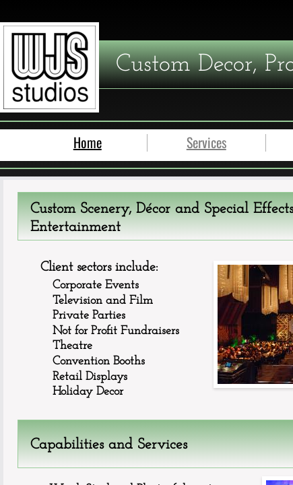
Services (206, 142)
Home (87, 142)
